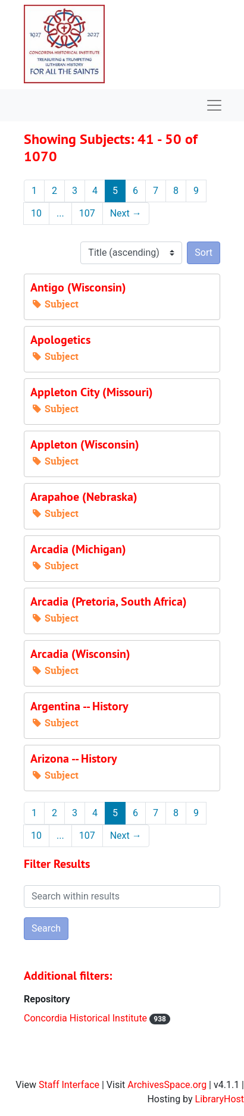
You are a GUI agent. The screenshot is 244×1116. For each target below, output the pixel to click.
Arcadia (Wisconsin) (80, 654)
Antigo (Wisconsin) (78, 287)
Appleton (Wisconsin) (84, 444)
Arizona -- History (73, 758)
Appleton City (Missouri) (91, 392)
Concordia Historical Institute (86, 1018)
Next (126, 213)
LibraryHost (219, 1099)
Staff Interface (69, 1084)
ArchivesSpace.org (167, 1084)
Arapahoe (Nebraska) (83, 496)
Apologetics (60, 339)
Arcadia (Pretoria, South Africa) (108, 601)
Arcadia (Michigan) (78, 549)
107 (87, 213)
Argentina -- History (79, 706)
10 (36, 213)
